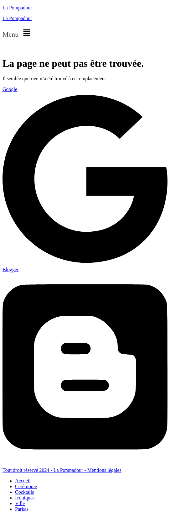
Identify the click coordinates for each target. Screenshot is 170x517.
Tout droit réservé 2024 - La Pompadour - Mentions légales (62, 470)
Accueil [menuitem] (23, 480)
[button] (85, 33)
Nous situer (14, 47)
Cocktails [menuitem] (24, 492)
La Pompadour (17, 7)
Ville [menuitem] (20, 503)
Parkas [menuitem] (21, 509)
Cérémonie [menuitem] (26, 486)
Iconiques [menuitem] (24, 497)
